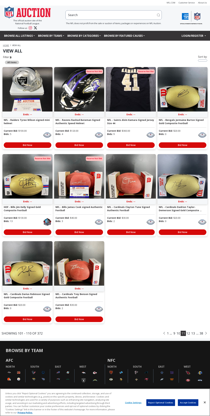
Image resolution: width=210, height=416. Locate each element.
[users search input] (113, 15)
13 (193, 333)
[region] (105, 402)
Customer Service (186, 2)
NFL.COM (171, 2)
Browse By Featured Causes (123, 36)
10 (178, 333)
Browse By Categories (83, 36)
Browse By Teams (50, 36)
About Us (202, 2)
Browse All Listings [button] (18, 36)
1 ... (169, 333)
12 (188, 333)
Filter (7, 57)
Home (6, 45)
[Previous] (164, 333)
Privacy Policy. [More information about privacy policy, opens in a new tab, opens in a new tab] (25, 412)
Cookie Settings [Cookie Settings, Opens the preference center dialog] (133, 402)
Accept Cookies (188, 402)
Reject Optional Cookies (160, 402)
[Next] (206, 333)
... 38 (199, 333)
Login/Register (193, 36)
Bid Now (27, 145)
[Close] (204, 402)
